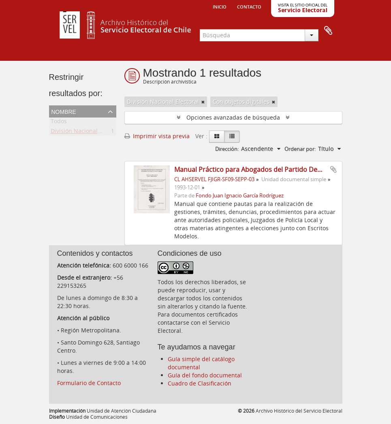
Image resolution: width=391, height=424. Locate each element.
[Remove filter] (203, 102)
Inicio (219, 6)
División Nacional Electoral (87, 132)
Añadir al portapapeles (333, 169)
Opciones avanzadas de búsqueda (233, 117)
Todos (59, 122)
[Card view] (216, 137)
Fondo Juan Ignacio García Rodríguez (240, 195)
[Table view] (232, 137)
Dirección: (227, 148)
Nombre (63, 111)
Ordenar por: (300, 148)
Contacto (249, 6)
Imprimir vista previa (157, 136)
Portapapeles (328, 31)
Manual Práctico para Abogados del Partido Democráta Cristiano (273, 169)
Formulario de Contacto (89, 383)
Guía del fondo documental (205, 375)
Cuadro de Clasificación (199, 383)
